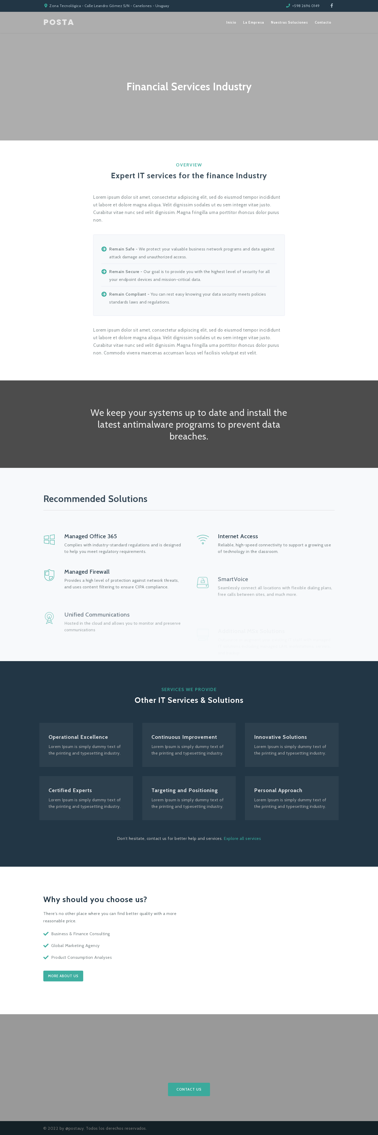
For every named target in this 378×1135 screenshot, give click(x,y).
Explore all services (242, 838)
